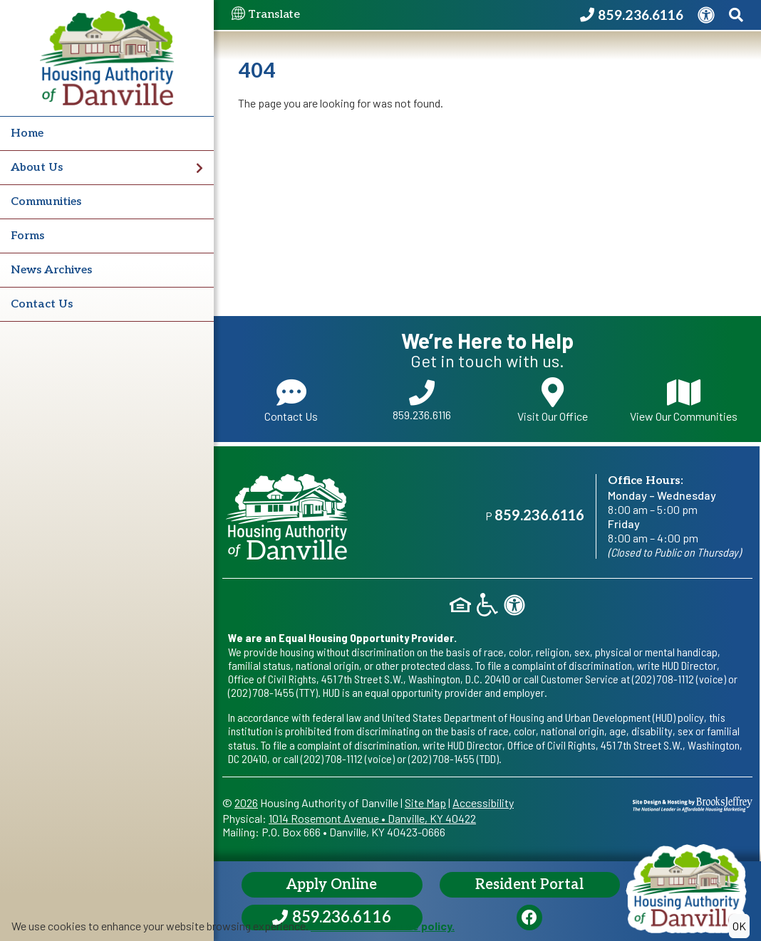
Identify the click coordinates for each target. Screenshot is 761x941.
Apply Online (331, 884)
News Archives (51, 270)
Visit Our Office (552, 400)
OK (739, 925)
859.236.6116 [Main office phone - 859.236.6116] (539, 516)
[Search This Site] (736, 15)
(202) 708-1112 (663, 678)
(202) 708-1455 (261, 692)
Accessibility (483, 802)
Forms (27, 236)
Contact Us (42, 304)
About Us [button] (107, 167)
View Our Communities (683, 400)
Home (27, 133)
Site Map (425, 802)
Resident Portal (529, 884)
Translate (266, 15)
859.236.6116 (422, 400)
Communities (46, 202)
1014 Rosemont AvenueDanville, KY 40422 (372, 818)
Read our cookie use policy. (383, 925)
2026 (246, 802)
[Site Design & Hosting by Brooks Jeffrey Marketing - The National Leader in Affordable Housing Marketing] (692, 802)
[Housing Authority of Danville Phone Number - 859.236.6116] (631, 15)
